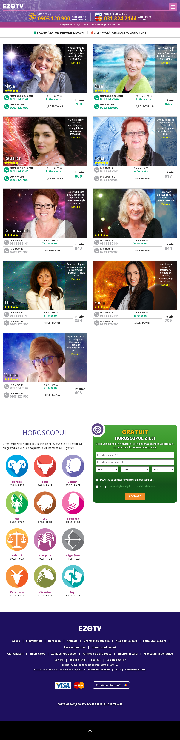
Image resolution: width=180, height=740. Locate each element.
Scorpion (45, 557)
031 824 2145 (113, 24)
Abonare (135, 496)
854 (78, 320)
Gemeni (73, 483)
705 (168, 320)
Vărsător (45, 593)
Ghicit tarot (37, 653)
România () (111, 685)
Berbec (17, 483)
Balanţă (17, 557)
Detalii (75, 62)
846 (168, 104)
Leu (45, 520)
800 (78, 176)
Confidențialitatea (145, 486)
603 (78, 392)
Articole (72, 641)
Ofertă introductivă (96, 641)
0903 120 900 (19, 108)
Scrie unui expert (154, 641)
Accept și (126, 486)
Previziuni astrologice (158, 653)
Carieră (59, 660)
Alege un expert (126, 641)
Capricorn (17, 593)
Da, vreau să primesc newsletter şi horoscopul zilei (125, 479)
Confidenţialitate (135, 669)
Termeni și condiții (99, 669)
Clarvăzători (34, 641)
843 (78, 248)
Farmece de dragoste (96, 653)
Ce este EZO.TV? (116, 660)
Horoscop (54, 641)
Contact (96, 660)
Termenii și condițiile (120, 486)
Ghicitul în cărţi (127, 653)
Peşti (73, 593)
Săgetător (73, 557)
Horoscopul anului (104, 647)
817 (168, 176)
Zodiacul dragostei (63, 653)
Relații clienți (77, 660)
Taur (45, 483)
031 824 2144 (19, 99)
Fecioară (73, 520)
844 (168, 248)
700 (78, 104)
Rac (17, 520)
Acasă (16, 641)
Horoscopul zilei (75, 647)
